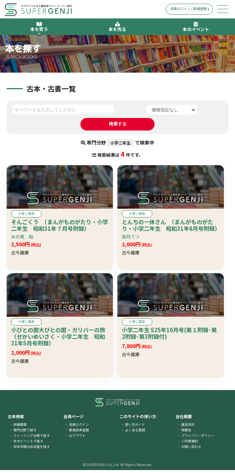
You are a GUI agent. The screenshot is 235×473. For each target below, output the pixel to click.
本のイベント (196, 27)
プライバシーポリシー (197, 438)
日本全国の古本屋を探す (31, 449)
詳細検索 (20, 427)
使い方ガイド (135, 427)
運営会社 (187, 427)
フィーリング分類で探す (31, 438)
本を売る (117, 27)
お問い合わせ (191, 449)
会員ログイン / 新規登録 (190, 8)
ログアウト (77, 438)
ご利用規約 (189, 444)
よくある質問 (135, 433)
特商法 (186, 433)
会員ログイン (79, 427)
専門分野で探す (25, 433)
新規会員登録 (79, 433)
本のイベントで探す (28, 444)
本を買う (39, 28)
